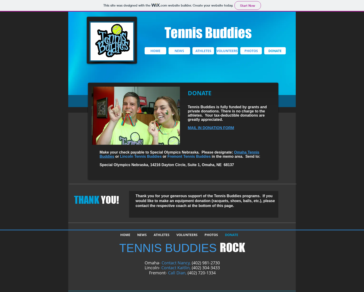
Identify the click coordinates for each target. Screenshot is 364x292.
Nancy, (184, 263)
